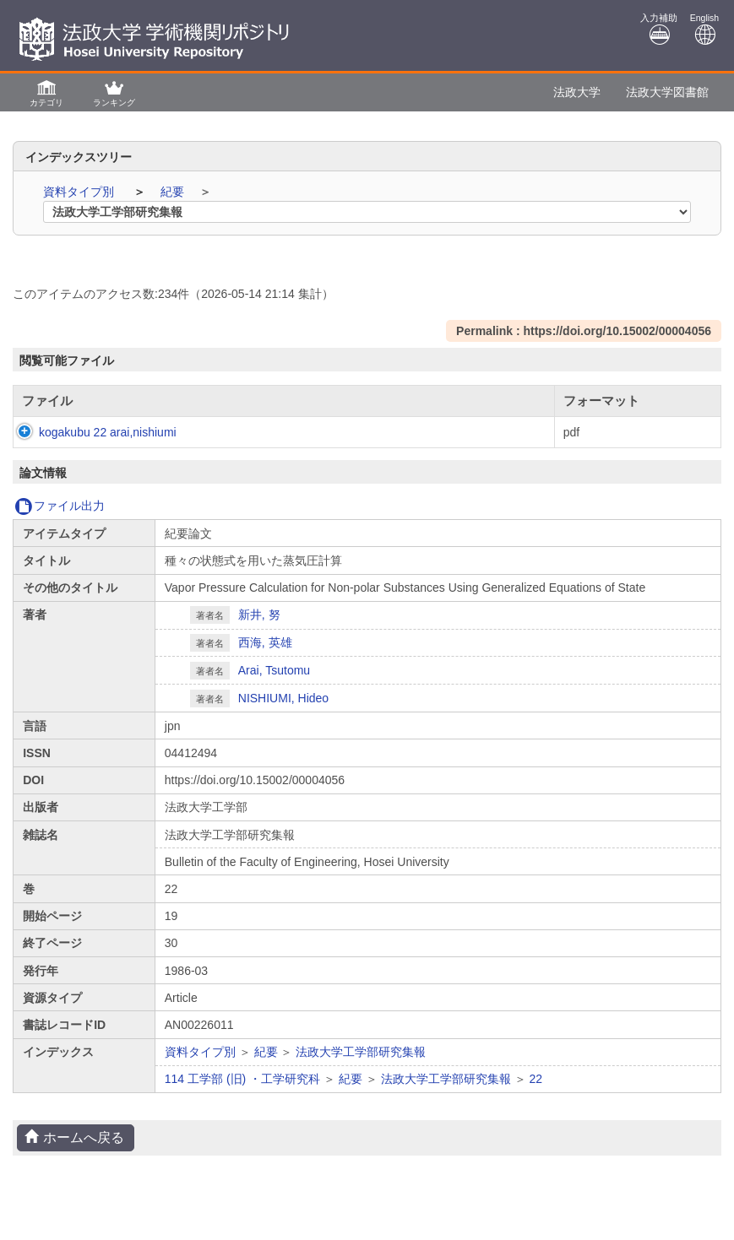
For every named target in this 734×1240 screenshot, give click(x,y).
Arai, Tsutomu (274, 687)
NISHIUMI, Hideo (283, 715)
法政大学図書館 (667, 92)
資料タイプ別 (80, 191)
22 (535, 1095)
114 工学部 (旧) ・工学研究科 (242, 1095)
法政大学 (577, 92)
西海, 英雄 (265, 659)
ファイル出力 (59, 522)
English (704, 29)
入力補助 (658, 29)
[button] (46, 92)
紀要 (174, 191)
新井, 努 (259, 631)
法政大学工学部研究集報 (361, 1068)
